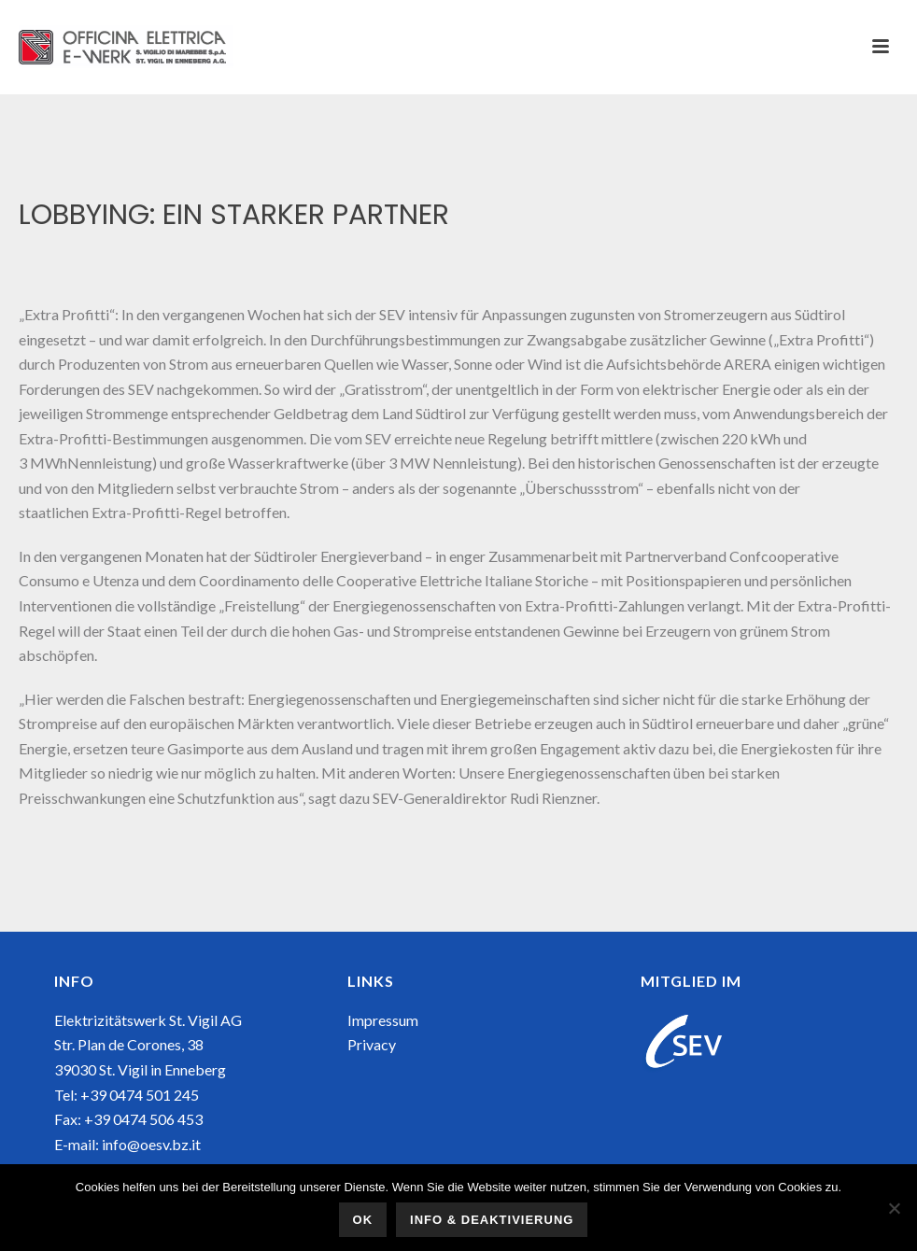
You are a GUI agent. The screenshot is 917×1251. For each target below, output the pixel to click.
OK (363, 1220)
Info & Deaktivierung (491, 1220)
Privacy (371, 1044)
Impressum (382, 1020)
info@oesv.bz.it (151, 1144)
